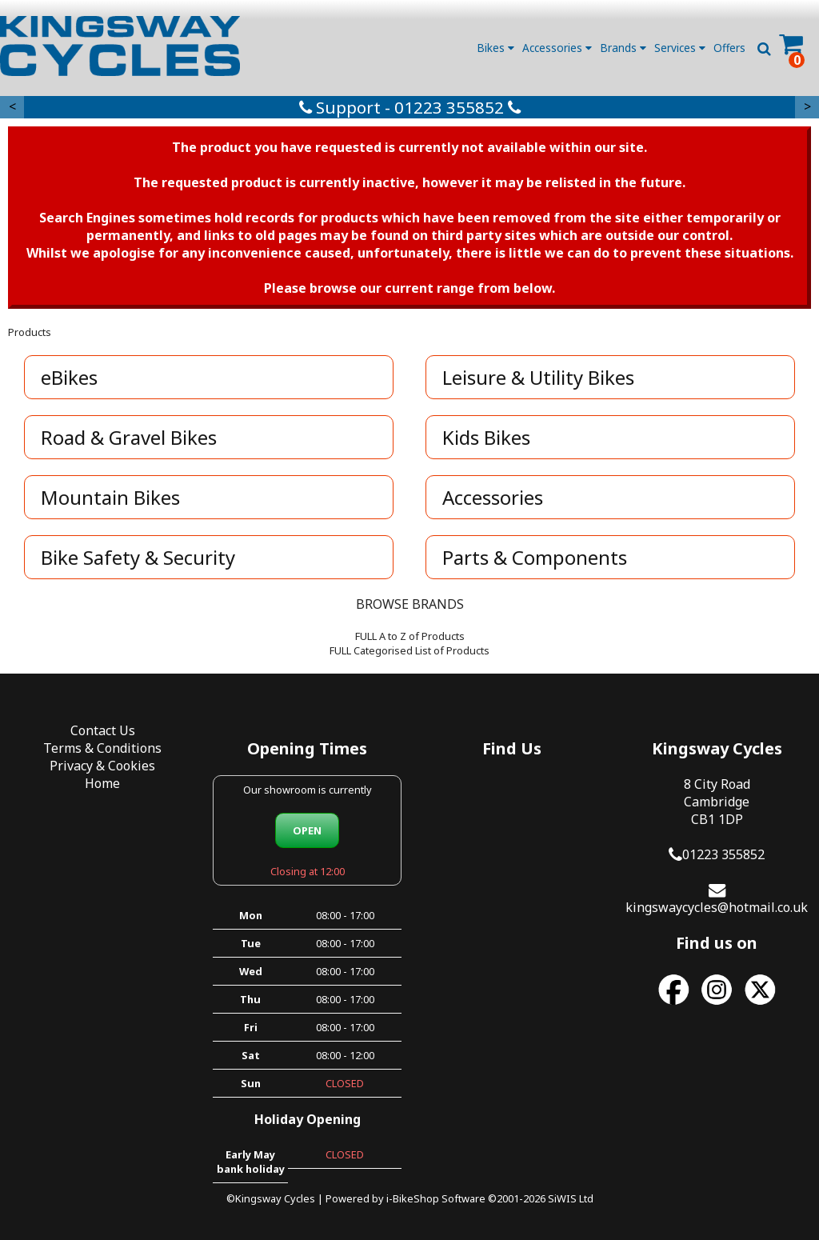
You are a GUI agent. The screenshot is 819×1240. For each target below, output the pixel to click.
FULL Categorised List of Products (409, 650)
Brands (623, 47)
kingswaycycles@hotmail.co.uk (716, 907)
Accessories (557, 47)
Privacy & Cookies (102, 765)
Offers (729, 47)
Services (679, 47)
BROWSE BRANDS (410, 604)
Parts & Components (534, 557)
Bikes (495, 47)
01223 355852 (723, 854)
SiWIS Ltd (570, 1198)
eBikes (69, 377)
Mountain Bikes (110, 497)
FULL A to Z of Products (410, 636)
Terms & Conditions (102, 748)
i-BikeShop (412, 1198)
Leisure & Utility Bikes (538, 377)
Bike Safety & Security (138, 557)
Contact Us (102, 730)
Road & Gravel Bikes (129, 437)
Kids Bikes (486, 437)
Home (102, 783)
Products (29, 332)
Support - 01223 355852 (410, 107)
